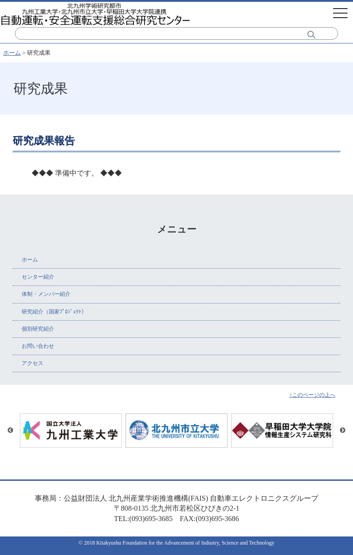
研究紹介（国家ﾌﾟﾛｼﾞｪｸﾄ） (54, 311)
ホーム (12, 52)
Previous (10, 430)
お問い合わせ (38, 346)
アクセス (32, 363)
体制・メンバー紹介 (46, 294)
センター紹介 (38, 277)
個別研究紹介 (38, 329)
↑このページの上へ (312, 395)
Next (342, 430)
